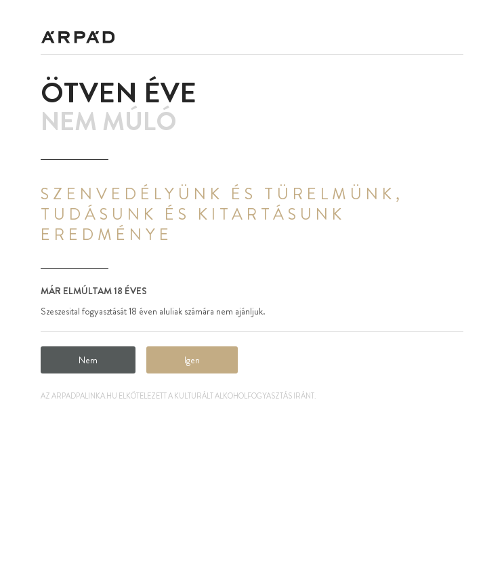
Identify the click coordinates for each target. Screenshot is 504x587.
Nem (88, 360)
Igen (192, 360)
